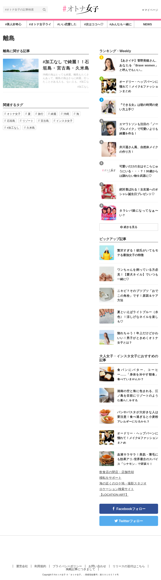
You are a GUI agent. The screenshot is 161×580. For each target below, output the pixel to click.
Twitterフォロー (131, 521)
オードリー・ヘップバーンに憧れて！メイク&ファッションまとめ (138, 86)
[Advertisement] (80, 549)
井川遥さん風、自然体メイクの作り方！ (138, 149)
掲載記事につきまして (80, 569)
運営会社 (22, 566)
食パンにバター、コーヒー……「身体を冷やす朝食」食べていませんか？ (137, 374)
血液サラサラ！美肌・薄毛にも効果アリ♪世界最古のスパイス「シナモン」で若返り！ (137, 459)
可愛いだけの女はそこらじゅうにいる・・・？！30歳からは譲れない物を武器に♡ (138, 171)
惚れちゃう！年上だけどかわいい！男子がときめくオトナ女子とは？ (137, 337)
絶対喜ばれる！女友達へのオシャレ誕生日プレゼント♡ (138, 192)
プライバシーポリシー (67, 566)
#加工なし (83, 86)
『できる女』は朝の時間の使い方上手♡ (138, 107)
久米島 (31, 127)
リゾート (27, 120)
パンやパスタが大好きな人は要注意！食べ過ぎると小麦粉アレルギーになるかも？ (137, 416)
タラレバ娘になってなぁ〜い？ (138, 213)
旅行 (40, 113)
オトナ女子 (14, 113)
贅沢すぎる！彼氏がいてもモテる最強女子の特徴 (137, 253)
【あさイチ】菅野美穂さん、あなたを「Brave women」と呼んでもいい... (138, 65)
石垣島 (11, 120)
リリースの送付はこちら (129, 566)
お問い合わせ (97, 566)
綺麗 (53, 113)
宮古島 (45, 120)
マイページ (150, 10)
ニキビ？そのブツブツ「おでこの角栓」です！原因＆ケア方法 (137, 295)
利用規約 (40, 566)
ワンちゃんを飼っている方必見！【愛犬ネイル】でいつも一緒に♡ (137, 274)
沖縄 (66, 113)
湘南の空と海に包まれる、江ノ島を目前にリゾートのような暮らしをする (137, 395)
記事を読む (46, 73)
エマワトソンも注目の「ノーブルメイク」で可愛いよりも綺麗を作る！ (138, 128)
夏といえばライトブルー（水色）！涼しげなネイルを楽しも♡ (137, 316)
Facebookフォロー (130, 509)
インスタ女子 (64, 120)
